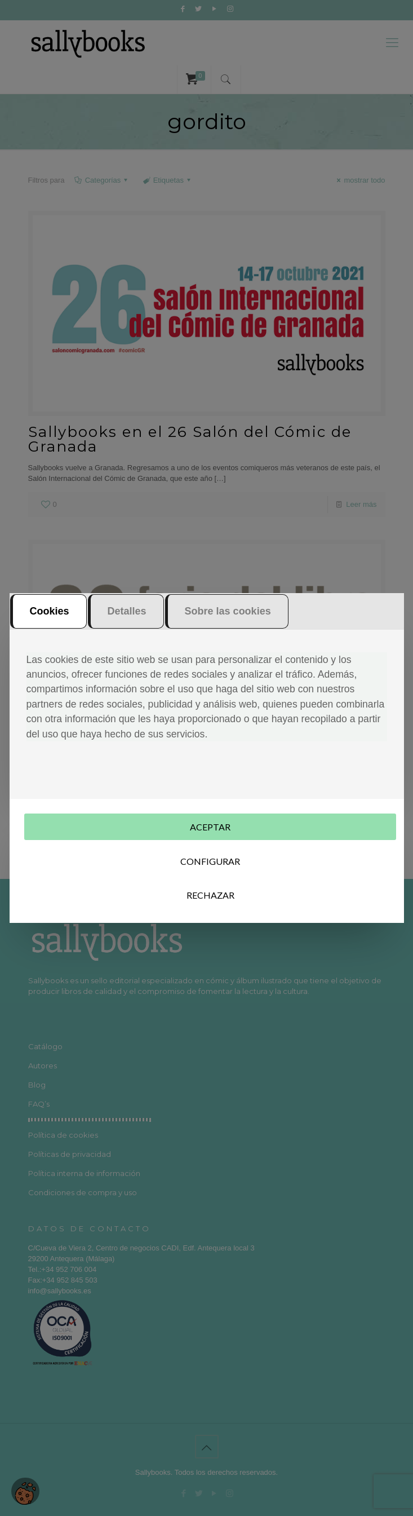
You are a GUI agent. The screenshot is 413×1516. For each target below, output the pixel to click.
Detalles (127, 612)
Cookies (49, 612)
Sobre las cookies (228, 612)
